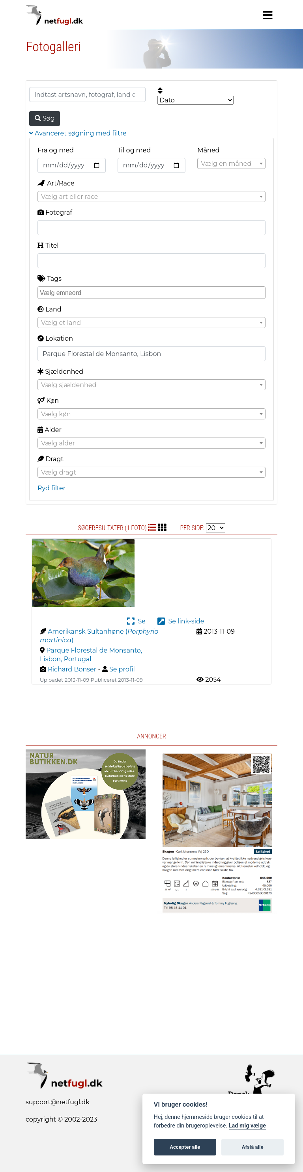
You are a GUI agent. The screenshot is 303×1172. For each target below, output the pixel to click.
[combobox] (231, 163)
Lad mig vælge (247, 1125)
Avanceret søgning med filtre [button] (78, 133)
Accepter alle (185, 1147)
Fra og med (55, 150)
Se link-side (180, 621)
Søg (45, 118)
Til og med (134, 150)
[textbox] (231, 163)
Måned (208, 150)
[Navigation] (268, 15)
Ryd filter (51, 488)
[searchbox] (152, 292)
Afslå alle (253, 1147)
